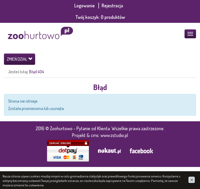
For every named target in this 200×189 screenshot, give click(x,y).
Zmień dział (19, 59)
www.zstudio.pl (114, 135)
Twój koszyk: (100, 17)
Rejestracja (112, 5)
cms (95, 135)
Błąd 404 (36, 71)
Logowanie (85, 5)
